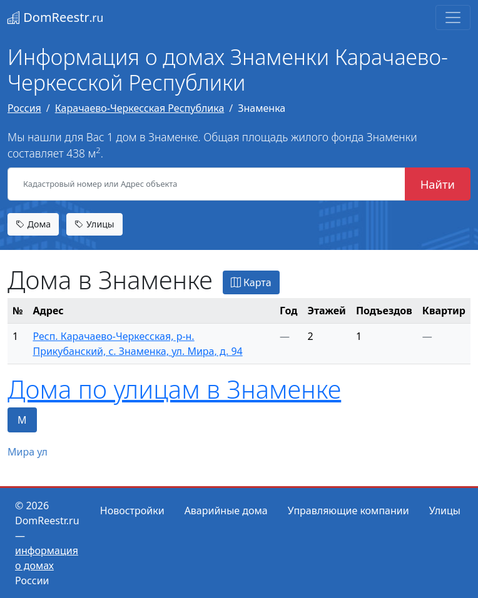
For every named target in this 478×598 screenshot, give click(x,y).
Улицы (94, 224)
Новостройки (132, 510)
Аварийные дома (226, 510)
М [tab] (22, 420)
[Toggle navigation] (452, 17)
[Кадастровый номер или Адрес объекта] (206, 184)
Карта (251, 282)
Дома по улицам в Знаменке (174, 389)
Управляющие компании (348, 510)
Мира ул (28, 452)
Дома (33, 224)
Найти (437, 184)
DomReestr (55, 17)
